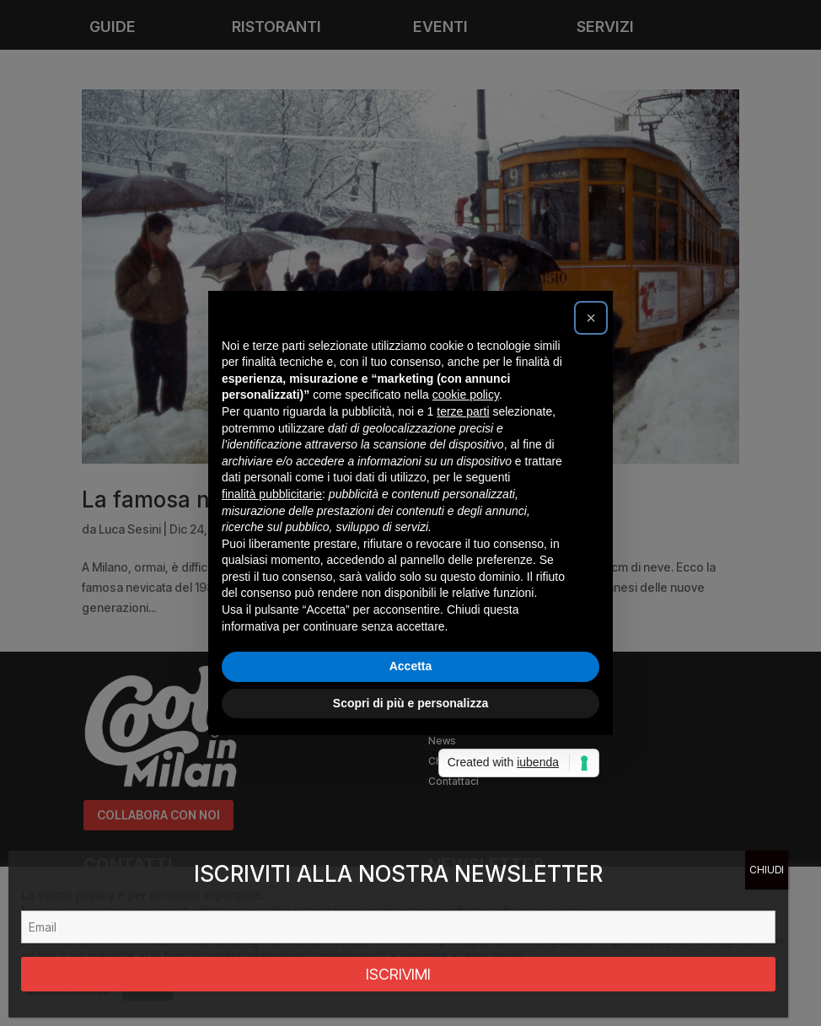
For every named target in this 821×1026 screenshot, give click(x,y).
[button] (590, 317)
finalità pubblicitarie (272, 494)
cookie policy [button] (465, 394)
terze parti (463, 411)
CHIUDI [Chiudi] (766, 869)
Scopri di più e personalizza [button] (410, 703)
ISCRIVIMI (398, 974)
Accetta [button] (410, 666)
